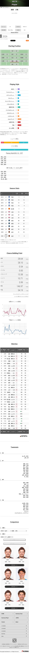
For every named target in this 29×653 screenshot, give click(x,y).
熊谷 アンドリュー (23, 494)
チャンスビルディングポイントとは (20, 293)
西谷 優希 (25, 490)
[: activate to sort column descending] (1, 193)
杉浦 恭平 (25, 504)
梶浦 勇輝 (25, 482)
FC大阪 (8, 358)
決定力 (12, 89)
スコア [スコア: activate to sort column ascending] (13, 350)
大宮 (12, 212)
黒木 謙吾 (3, 177)
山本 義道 (25, 473)
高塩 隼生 (25, 495)
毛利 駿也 (25, 470)
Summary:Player (5, 617)
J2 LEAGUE (3, 628)
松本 (9, 368)
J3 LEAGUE (3, 631)
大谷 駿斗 (25, 508)
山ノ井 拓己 (25, 456)
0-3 (14, 354)
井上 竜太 (25, 467)
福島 (9, 370)
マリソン (26, 511)
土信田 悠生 (25, 503)
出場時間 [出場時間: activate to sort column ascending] (20, 350)
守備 (13, 125)
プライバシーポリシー (14, 644)
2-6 (14, 358)
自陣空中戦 (11, 122)
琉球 (9, 397)
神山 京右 (3, 156)
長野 (9, 382)
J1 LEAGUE (3, 625)
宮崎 (9, 361)
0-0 (14, 375)
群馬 (12, 220)
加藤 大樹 (25, 492)
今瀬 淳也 (3, 160)
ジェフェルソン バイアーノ (21, 512)
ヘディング (10, 95)
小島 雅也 (25, 471)
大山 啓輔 (25, 486)
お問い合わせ (24, 644)
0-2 (14, 394)
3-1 (14, 373)
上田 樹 (26, 457)
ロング (11, 98)
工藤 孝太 (3, 173)
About (17, 622)
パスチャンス (11, 116)
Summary (3, 633)
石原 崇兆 (25, 489)
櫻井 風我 (25, 468)
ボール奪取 (11, 128)
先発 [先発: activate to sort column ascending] (22, 194)
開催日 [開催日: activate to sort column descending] (4, 350)
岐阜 (9, 375)
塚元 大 (26, 484)
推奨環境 (7, 644)
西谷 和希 (25, 497)
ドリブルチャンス (10, 110)
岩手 (9, 378)
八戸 (9, 385)
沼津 (9, 354)
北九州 (8, 418)
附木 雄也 (3, 164)
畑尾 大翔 (25, 465)
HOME (1, 7)
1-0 (14, 363)
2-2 (14, 370)
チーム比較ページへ (14, 539)
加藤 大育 (3, 162)
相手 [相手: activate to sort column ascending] (8, 350)
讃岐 (9, 404)
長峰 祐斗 (25, 463)
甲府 (12, 197)
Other (2, 636)
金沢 (12, 229)
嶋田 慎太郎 (25, 487)
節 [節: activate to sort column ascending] (1, 350)
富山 (9, 406)
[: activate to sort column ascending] (4, 193)
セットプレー (9, 101)
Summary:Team (19, 613)
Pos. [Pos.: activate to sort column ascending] (24, 350)
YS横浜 (8, 373)
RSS (27, 40)
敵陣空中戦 (11, 107)
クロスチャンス (10, 113)
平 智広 (26, 476)
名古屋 (12, 208)
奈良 (9, 366)
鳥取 (9, 380)
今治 (9, 356)
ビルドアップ (11, 119)
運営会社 (19, 644)
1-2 (14, 397)
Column (3, 622)
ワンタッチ (10, 92)
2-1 (14, 382)
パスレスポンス (10, 104)
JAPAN (17, 617)
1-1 (14, 399)
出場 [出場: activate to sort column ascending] (17, 194)
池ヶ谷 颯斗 (4, 179)
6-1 (14, 368)
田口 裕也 (25, 509)
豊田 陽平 (25, 506)
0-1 (14, 406)
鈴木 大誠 (3, 175)
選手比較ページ (14, 565)
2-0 (14, 361)
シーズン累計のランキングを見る (21, 296)
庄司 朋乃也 (25, 475)
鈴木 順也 (3, 158)
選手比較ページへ (14, 543)
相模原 (8, 363)
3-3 (14, 366)
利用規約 (3, 644)
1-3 (14, 356)
